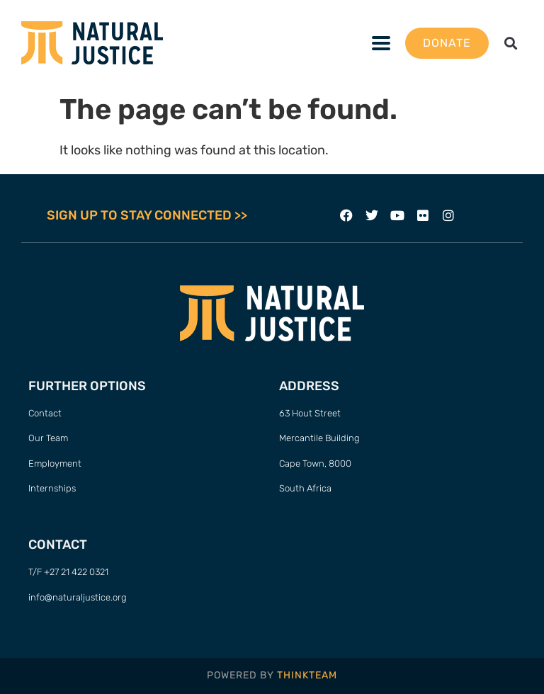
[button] (511, 43)
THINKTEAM (307, 675)
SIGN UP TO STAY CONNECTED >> (147, 215)
